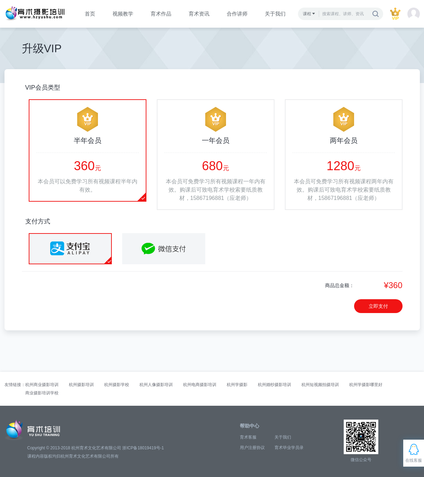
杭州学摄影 (237, 384)
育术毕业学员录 (289, 447)
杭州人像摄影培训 (156, 384)
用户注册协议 (252, 447)
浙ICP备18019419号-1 (143, 448)
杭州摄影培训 (81, 384)
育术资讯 (199, 14)
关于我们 (275, 14)
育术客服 (248, 437)
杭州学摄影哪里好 (365, 384)
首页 (90, 14)
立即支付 (378, 306)
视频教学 (122, 14)
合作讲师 (237, 14)
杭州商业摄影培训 (41, 384)
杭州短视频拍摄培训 (320, 384)
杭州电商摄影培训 (199, 384)
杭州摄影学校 (116, 384)
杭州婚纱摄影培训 (274, 384)
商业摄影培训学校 (41, 393)
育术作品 (161, 14)
